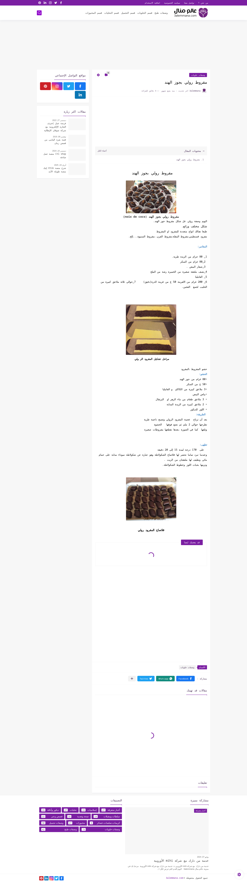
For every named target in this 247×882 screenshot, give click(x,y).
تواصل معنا (189, 2)
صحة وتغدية (78, 816)
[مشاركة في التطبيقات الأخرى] (132, 678)
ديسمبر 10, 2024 (59, 151)
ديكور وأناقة (50, 810)
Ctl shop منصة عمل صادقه (54, 155)
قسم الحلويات (144, 12)
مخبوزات (76, 823)
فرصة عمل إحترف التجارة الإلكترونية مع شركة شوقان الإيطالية (55, 127)
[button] (185, 678)
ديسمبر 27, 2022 (59, 120)
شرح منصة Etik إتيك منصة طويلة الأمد (54, 169)
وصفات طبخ (161, 12)
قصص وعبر (51, 816)
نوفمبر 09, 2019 (59, 137)
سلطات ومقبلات (107, 816)
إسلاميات (89, 810)
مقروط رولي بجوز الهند (187, 159)
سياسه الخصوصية (172, 2)
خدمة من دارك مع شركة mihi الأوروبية (181, 861)
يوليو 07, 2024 (203, 857)
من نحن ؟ (203, 2)
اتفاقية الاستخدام (152, 2)
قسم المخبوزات (93, 12)
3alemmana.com (174, 877)
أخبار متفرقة (110, 810)
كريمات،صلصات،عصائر (105, 823)
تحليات (70, 810)
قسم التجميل (128, 12)
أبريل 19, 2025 (60, 165)
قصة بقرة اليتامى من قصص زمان (55, 141)
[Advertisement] (123, 45)
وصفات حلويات (198, 75)
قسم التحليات (111, 12)
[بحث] (39, 12)
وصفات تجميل (52, 823)
